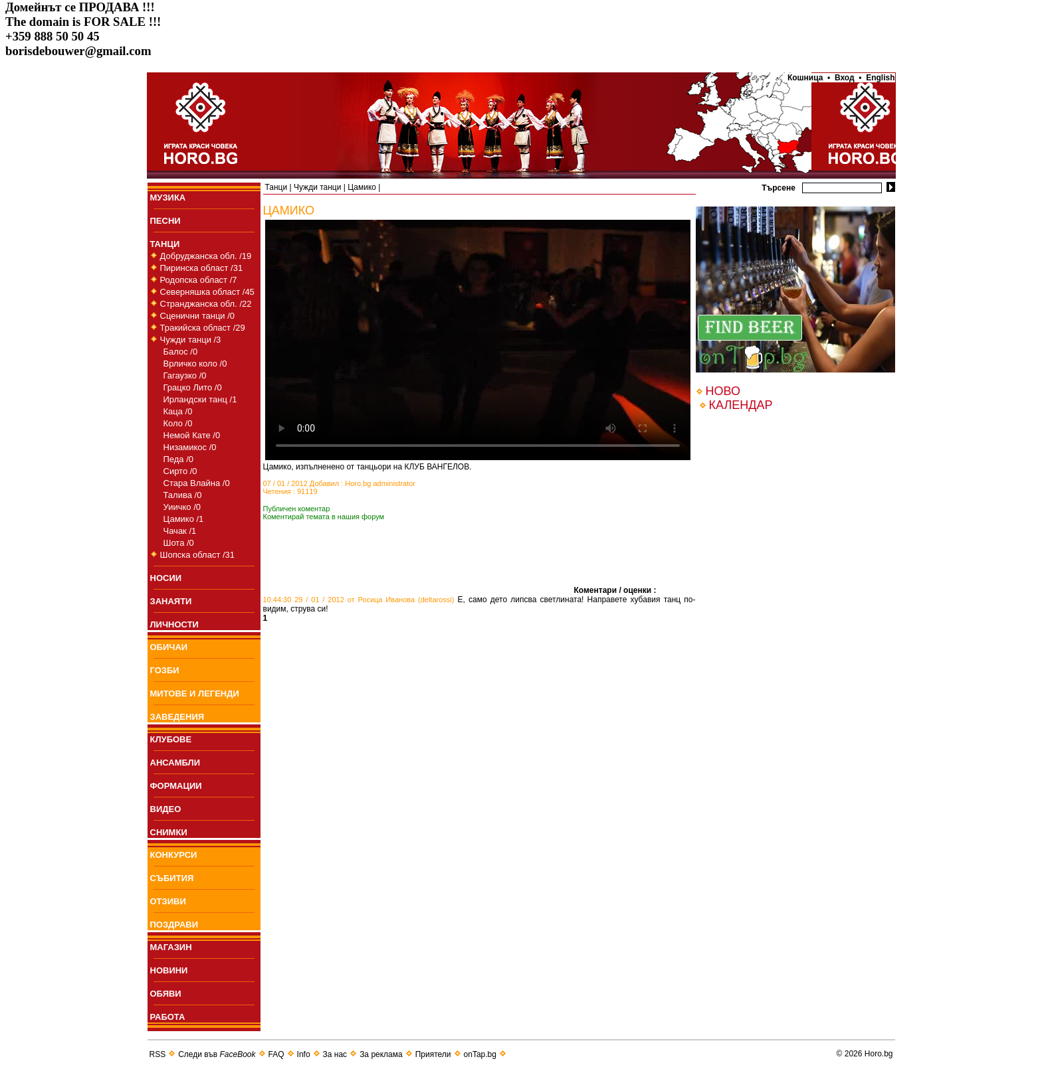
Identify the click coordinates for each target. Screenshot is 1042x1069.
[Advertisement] (418, 573)
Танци (276, 187)
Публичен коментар (296, 509)
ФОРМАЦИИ (176, 786)
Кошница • (806, 77)
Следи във (216, 1054)
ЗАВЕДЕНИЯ (177, 717)
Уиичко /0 (182, 507)
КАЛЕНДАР (741, 405)
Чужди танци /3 (190, 340)
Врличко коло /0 (195, 364)
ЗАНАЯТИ (171, 601)
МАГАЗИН (171, 947)
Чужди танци (317, 187)
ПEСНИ (165, 221)
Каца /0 (178, 411)
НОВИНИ (169, 970)
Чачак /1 (180, 531)
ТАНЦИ (165, 244)
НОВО (723, 391)
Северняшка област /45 (207, 292)
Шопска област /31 (197, 555)
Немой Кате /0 (192, 435)
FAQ (276, 1054)
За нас (335, 1054)
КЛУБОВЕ (171, 739)
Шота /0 (178, 543)
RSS (158, 1054)
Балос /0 (180, 352)
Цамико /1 (183, 519)
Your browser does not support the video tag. (477, 340)
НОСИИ (166, 578)
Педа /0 (178, 459)
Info (303, 1054)
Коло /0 (178, 423)
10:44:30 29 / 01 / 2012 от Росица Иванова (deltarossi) (359, 600)
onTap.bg (480, 1054)
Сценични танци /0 (197, 316)
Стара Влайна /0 (196, 483)
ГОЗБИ (164, 670)
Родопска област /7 (198, 280)
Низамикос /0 (190, 447)
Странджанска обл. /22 (206, 304)
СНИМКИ (168, 832)
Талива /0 (182, 495)
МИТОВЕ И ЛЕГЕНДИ (194, 694)
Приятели (433, 1054)
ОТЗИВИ (168, 901)
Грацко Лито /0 (192, 387)
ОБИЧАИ (169, 647)
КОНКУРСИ (173, 855)
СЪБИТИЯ (172, 878)
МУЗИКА (168, 198)
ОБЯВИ (165, 994)
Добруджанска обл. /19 (206, 256)
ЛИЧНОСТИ (174, 624)
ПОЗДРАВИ (174, 925)
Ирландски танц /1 (200, 399)
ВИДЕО (165, 809)
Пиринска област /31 (201, 268)
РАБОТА (167, 1017)
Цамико (362, 187)
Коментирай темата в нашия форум (324, 517)
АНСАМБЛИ (175, 763)
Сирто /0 (180, 471)
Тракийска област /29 (202, 328)
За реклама (381, 1054)
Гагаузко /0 (185, 375)
